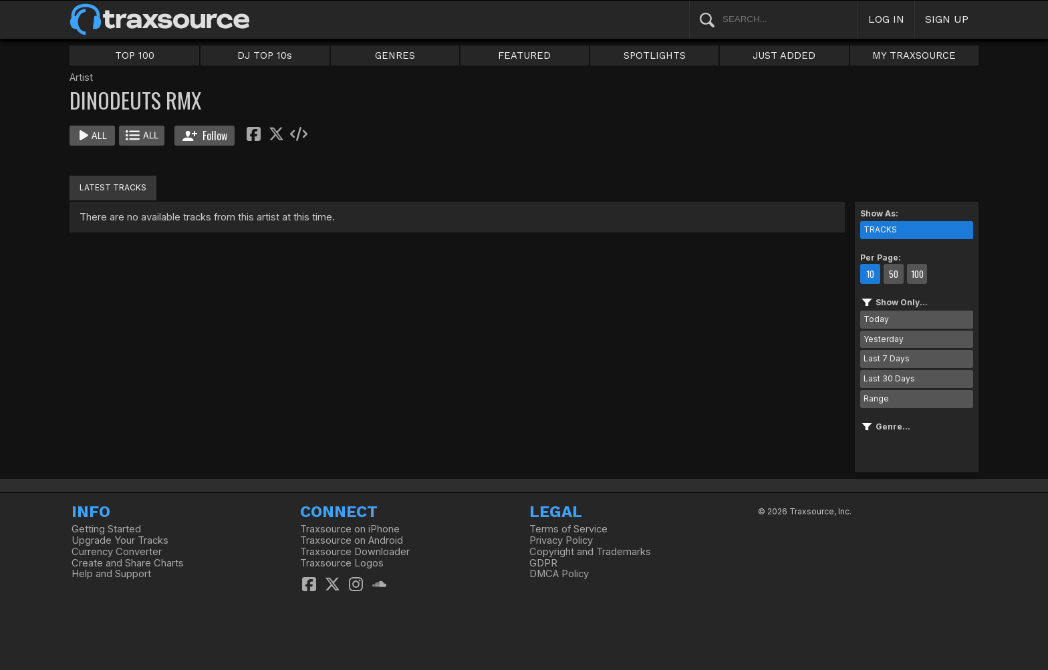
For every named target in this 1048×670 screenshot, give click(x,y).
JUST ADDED (784, 55)
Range (876, 398)
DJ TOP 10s (264, 55)
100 (917, 274)
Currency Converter (117, 552)
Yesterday (884, 339)
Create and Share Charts (128, 563)
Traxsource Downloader (355, 552)
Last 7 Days (887, 358)
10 (870, 274)
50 (893, 274)
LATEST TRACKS (113, 187)
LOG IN (886, 19)
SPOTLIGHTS (655, 55)
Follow (204, 136)
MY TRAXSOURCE (914, 55)
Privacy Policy (561, 540)
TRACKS (880, 229)
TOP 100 (134, 55)
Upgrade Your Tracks (120, 540)
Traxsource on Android (351, 540)
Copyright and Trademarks (590, 552)
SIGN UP (946, 19)
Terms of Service (568, 529)
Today (876, 319)
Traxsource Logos (342, 563)
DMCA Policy (559, 574)
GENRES (395, 55)
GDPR (543, 563)
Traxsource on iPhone (350, 529)
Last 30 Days (889, 378)
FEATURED (524, 55)
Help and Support (111, 574)
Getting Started (106, 529)
